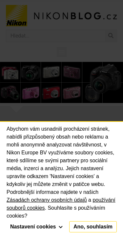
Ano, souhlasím (93, 226)
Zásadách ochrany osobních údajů (47, 200)
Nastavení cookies (36, 226)
